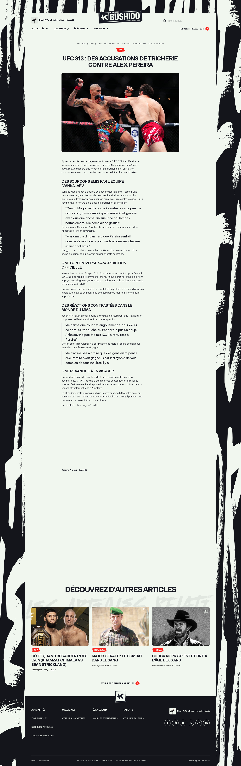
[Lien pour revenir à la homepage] (120, 20)
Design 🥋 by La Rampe (199, 761)
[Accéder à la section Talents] (101, 28)
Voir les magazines (73, 718)
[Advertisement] (103, 433)
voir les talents (133, 718)
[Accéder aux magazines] (61, 28)
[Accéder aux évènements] (81, 28)
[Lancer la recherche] (164, 20)
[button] (39, 28)
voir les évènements (105, 718)
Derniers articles (42, 726)
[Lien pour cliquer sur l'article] (60, 639)
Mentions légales (40, 761)
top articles (39, 718)
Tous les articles (42, 735)
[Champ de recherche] (188, 21)
